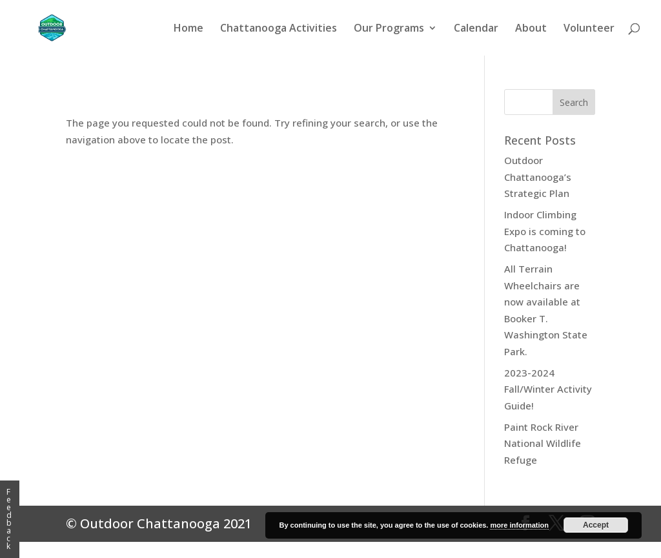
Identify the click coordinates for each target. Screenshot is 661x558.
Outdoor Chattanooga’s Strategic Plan (537, 177)
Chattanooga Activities (278, 29)
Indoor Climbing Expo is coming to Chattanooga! (544, 231)
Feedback (9, 519)
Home (188, 29)
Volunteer (589, 29)
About (531, 29)
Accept (596, 525)
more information (519, 525)
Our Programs (389, 29)
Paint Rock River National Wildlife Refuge (542, 443)
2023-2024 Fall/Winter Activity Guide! (548, 389)
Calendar (476, 29)
